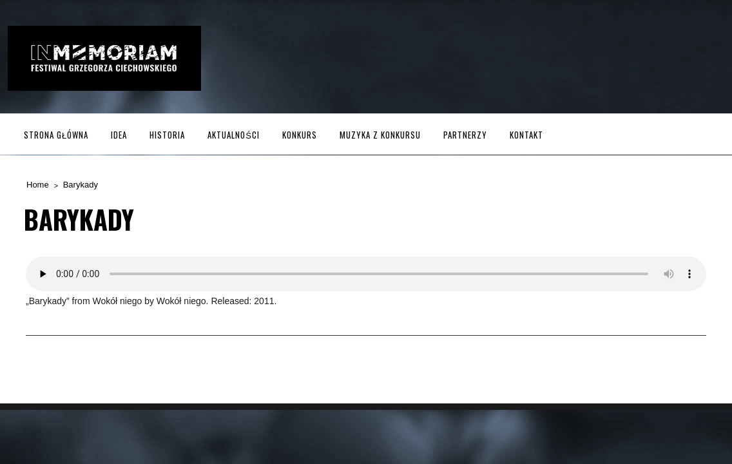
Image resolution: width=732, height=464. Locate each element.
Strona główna (56, 134)
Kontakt (526, 134)
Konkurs (299, 134)
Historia (167, 134)
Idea (119, 134)
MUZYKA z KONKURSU (380, 134)
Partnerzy (465, 134)
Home (37, 184)
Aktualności (233, 134)
